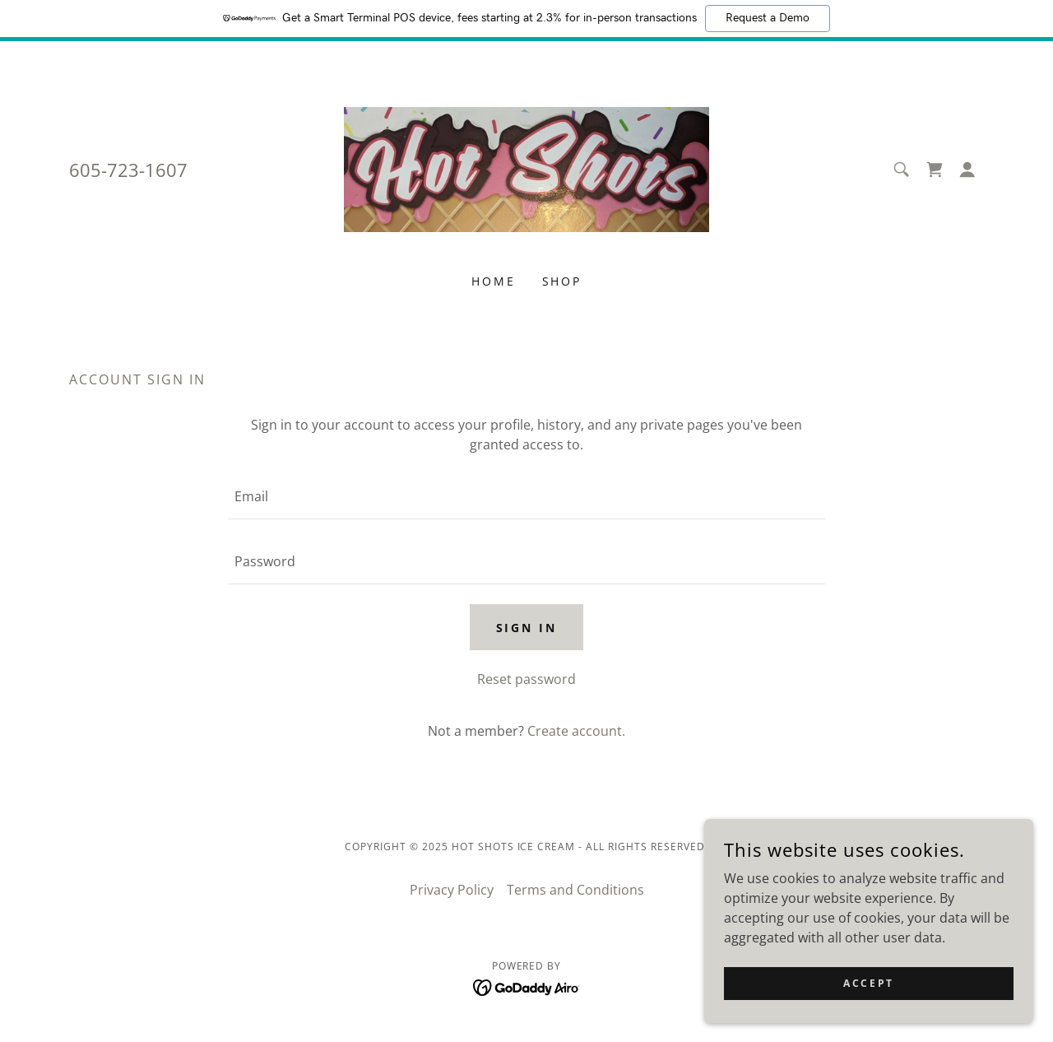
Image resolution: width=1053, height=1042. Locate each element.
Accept (868, 983)
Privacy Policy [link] (452, 890)
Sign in (527, 627)
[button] (967, 169)
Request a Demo (767, 18)
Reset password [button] (526, 679)
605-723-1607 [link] (128, 169)
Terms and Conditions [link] (575, 890)
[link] (527, 168)
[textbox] (526, 496)
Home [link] (493, 281)
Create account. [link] (576, 731)
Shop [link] (562, 281)
